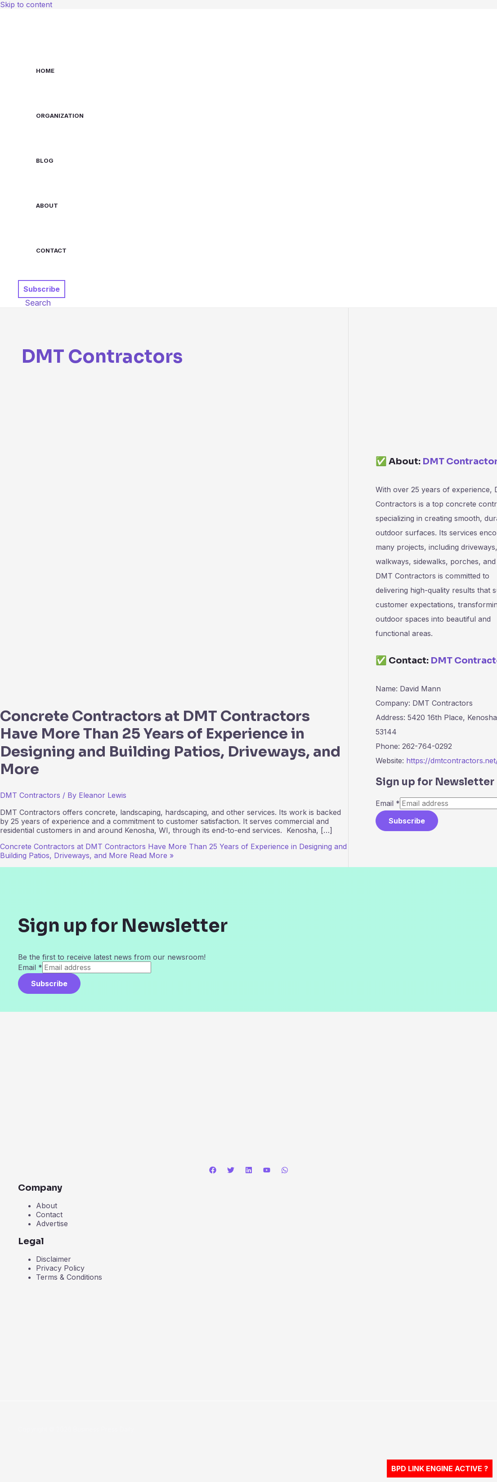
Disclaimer (53, 1259)
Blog (45, 160)
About (47, 205)
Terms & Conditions (69, 1277)
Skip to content (26, 4)
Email (388, 803)
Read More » (173, 851)
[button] (41, 289)
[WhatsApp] (284, 1170)
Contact (51, 250)
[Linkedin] (248, 1170)
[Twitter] (230, 1170)
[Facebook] (212, 1170)
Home (45, 70)
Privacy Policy (60, 1268)
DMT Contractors (30, 795)
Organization (60, 115)
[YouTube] (266, 1170)
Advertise (52, 1223)
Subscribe (407, 820)
